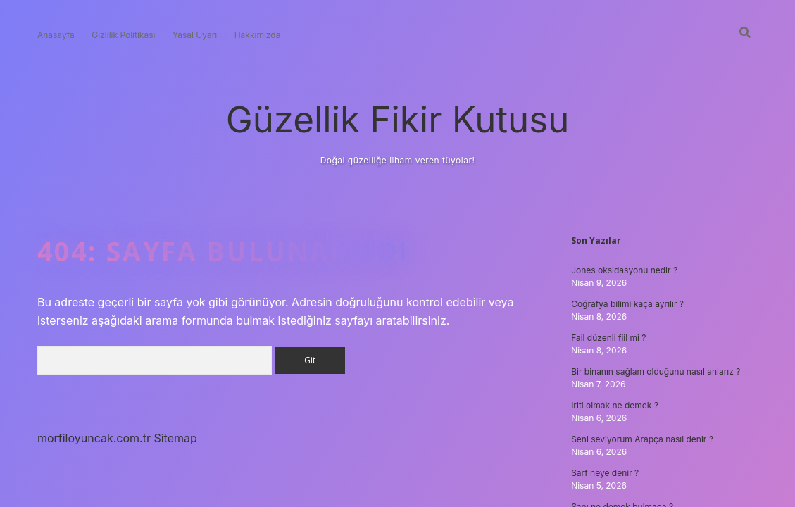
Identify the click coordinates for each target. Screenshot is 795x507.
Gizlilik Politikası (123, 35)
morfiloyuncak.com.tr (94, 438)
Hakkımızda (257, 35)
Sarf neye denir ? (605, 473)
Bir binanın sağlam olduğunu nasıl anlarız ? (655, 371)
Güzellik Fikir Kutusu (398, 119)
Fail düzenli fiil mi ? (608, 337)
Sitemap (175, 438)
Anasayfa (56, 35)
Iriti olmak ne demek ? (614, 405)
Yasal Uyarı (195, 35)
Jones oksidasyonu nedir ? (624, 270)
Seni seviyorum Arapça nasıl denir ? (642, 439)
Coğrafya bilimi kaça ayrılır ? (627, 304)
